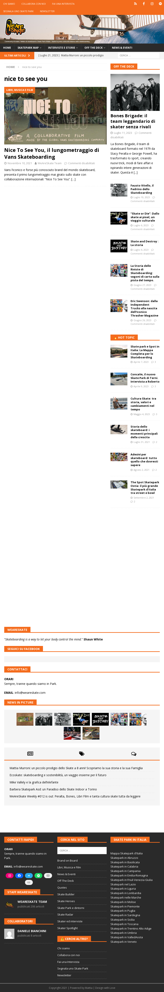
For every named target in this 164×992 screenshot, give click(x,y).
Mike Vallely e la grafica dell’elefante (34, 782)
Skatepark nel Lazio (123, 884)
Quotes (62, 887)
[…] (73, 179)
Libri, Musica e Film (69, 867)
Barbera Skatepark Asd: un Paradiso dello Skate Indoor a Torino (53, 789)
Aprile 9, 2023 (141, 386)
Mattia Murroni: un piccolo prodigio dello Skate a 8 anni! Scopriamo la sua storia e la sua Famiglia (76, 768)
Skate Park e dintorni (70, 908)
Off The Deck (124, 66)
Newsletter (47, 11)
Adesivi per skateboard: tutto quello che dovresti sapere (144, 459)
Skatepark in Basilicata (125, 862)
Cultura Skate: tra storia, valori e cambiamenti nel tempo (143, 404)
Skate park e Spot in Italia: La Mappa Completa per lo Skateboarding (145, 352)
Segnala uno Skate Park (18, 11)
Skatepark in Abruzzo (124, 858)
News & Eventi (122, 47)
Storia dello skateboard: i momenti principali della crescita (144, 432)
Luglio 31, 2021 (142, 442)
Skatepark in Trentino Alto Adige (131, 928)
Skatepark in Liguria (123, 888)
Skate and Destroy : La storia (144, 243)
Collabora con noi (33, 3)
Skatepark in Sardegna (125, 915)
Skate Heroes (66, 901)
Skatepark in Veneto (123, 942)
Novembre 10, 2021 (20, 163)
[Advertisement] (135, 533)
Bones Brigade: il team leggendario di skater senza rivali (132, 121)
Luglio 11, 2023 (123, 133)
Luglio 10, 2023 (142, 197)
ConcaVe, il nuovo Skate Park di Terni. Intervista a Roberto (145, 377)
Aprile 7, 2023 (141, 361)
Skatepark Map (28, 47)
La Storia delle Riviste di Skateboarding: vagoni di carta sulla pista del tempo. (145, 273)
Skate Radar (65, 914)
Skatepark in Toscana (124, 924)
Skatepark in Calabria (124, 866)
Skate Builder (65, 894)
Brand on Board (67, 860)
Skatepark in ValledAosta (126, 937)
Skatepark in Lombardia (125, 893)
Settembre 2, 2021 (144, 497)
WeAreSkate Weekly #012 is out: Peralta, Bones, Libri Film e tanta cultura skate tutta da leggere (75, 796)
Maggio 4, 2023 (142, 414)
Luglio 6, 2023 (141, 225)
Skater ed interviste (70, 921)
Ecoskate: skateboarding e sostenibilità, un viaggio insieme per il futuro (58, 775)
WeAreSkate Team (50, 163)
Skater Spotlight (67, 928)
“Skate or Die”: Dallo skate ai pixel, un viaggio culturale (145, 217)
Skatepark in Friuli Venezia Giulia (131, 880)
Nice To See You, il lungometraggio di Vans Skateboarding (51, 153)
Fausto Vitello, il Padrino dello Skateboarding (142, 189)
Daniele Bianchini (32, 931)
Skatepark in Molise (123, 902)
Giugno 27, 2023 (142, 285)
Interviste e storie (61, 47)
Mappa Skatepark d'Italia (126, 853)
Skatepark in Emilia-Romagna (129, 875)
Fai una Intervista (63, 3)
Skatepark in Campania (125, 871)
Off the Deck (93, 47)
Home (7, 47)
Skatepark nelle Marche (125, 897)
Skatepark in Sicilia (122, 919)
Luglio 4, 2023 (141, 249)
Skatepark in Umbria (123, 933)
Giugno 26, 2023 (142, 320)
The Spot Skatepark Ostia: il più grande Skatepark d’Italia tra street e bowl (145, 487)
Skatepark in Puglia (122, 911)
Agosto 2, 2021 (141, 469)
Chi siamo (9, 3)
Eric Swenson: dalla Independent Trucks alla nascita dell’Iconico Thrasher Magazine (144, 308)
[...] (136, 172)
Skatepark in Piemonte (125, 906)
